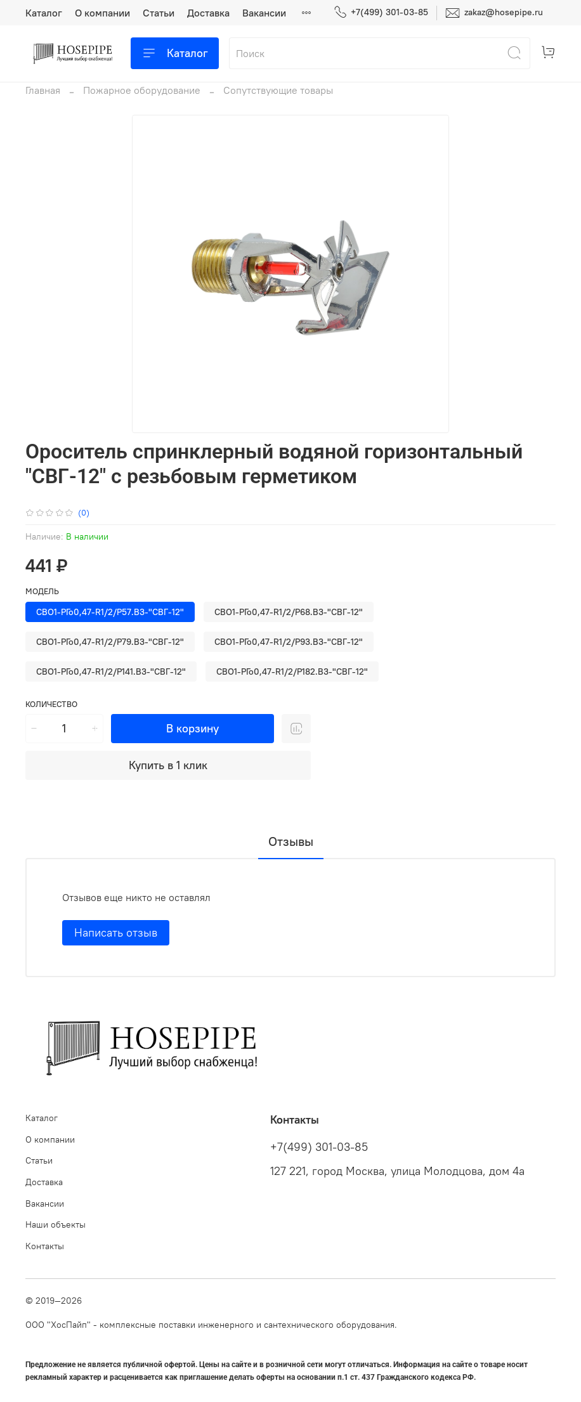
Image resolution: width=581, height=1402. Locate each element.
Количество (51, 704)
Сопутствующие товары (278, 90)
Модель (42, 591)
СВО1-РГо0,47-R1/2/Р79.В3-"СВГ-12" (110, 641)
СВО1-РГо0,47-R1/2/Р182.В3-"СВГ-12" (292, 671)
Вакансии (264, 12)
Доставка (208, 12)
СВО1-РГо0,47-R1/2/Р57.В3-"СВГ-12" (110, 612)
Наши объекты (55, 1224)
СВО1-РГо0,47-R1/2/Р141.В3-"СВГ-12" (111, 671)
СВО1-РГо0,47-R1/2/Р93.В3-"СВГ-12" (288, 641)
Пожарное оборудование (141, 90)
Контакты (44, 1246)
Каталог (43, 12)
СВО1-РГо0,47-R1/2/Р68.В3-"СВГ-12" (288, 612)
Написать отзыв (115, 932)
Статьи (158, 12)
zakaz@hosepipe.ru (494, 13)
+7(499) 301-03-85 (381, 12)
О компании (102, 12)
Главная (42, 90)
